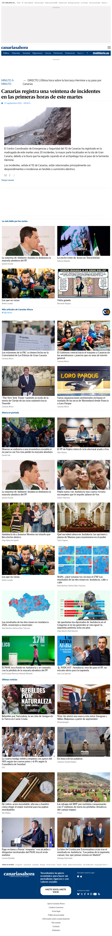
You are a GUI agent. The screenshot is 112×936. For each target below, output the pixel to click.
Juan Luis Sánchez (64, 673)
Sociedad (26, 53)
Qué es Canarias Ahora (56, 904)
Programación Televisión (101, 864)
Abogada (42, 864)
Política (6, 53)
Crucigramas (18, 864)
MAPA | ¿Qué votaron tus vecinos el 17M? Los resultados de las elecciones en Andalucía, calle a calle (82, 580)
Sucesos (80, 53)
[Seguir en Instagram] (91, 894)
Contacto (56, 926)
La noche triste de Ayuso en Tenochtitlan (78, 258)
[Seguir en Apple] (81, 876)
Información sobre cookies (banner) (56, 919)
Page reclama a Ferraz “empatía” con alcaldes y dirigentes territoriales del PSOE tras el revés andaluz (26, 852)
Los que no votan (10, 300)
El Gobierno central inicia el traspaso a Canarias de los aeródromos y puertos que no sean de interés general (83, 355)
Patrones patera (39, 3)
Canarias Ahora (7, 358)
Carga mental (27, 864)
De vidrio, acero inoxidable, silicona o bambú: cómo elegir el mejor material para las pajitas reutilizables (25, 807)
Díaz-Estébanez (29, 3)
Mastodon (56, 930)
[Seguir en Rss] (99, 894)
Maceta (65, 864)
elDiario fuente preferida (75, 864)
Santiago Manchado (64, 858)
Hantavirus (105, 3)
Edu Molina (6, 813)
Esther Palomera (63, 498)
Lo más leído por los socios (15, 221)
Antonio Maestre (63, 261)
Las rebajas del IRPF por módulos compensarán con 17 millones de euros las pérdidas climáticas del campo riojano (81, 807)
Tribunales (16, 53)
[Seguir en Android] (78, 876)
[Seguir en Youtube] (95, 894)
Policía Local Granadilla (51, 3)
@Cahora (7, 312)
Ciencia (48, 53)
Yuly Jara (82, 586)
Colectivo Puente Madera (66, 762)
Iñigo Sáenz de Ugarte (10, 540)
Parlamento (70, 53)
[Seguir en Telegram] (88, 894)
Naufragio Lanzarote (74, 3)
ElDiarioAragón (63, 722)
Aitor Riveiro (62, 452)
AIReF (18, 3)
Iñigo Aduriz (61, 631)
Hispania (59, 864)
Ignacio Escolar (7, 264)
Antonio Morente (25, 673)
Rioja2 (59, 813)
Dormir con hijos (50, 864)
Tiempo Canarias (7, 180)
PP (22, 3)
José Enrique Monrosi (10, 673)
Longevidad (35, 864)
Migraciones (37, 53)
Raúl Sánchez (62, 586)
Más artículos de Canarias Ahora (17, 309)
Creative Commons (56, 907)
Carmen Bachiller (8, 858)
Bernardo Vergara (64, 303)
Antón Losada (7, 303)
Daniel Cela (6, 455)
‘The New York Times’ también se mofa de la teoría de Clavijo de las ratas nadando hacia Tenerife (25, 401)
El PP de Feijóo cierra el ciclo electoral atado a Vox (83, 449)
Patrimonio (58, 53)
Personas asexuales (94, 3)
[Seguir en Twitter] (82, 894)
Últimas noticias (9, 679)
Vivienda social (63, 3)
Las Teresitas (84, 3)
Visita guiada (64, 300)
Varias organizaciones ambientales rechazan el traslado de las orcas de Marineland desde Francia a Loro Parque (83, 401)
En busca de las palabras (70, 758)
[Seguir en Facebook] (85, 894)
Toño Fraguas (62, 540)
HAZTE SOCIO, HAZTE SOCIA (55, 890)
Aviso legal (56, 911)
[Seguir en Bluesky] (78, 894)
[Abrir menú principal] (109, 47)
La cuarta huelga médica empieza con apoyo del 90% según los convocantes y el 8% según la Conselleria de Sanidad (27, 761)
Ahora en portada (10, 412)
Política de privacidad (56, 915)
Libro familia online (88, 864)
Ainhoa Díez (73, 586)
